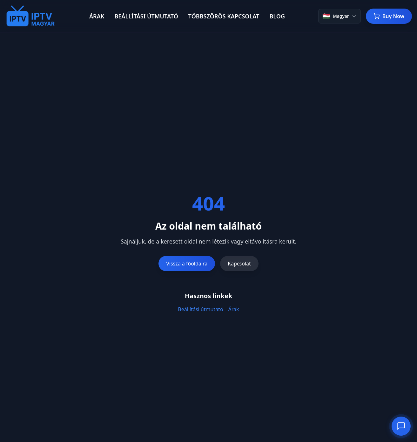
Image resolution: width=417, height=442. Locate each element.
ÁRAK (96, 16)
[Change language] (339, 16)
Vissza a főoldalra (186, 263)
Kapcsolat (239, 263)
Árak (233, 309)
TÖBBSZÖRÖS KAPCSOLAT (223, 16)
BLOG (277, 16)
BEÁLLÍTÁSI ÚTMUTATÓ (146, 16)
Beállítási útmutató (200, 309)
